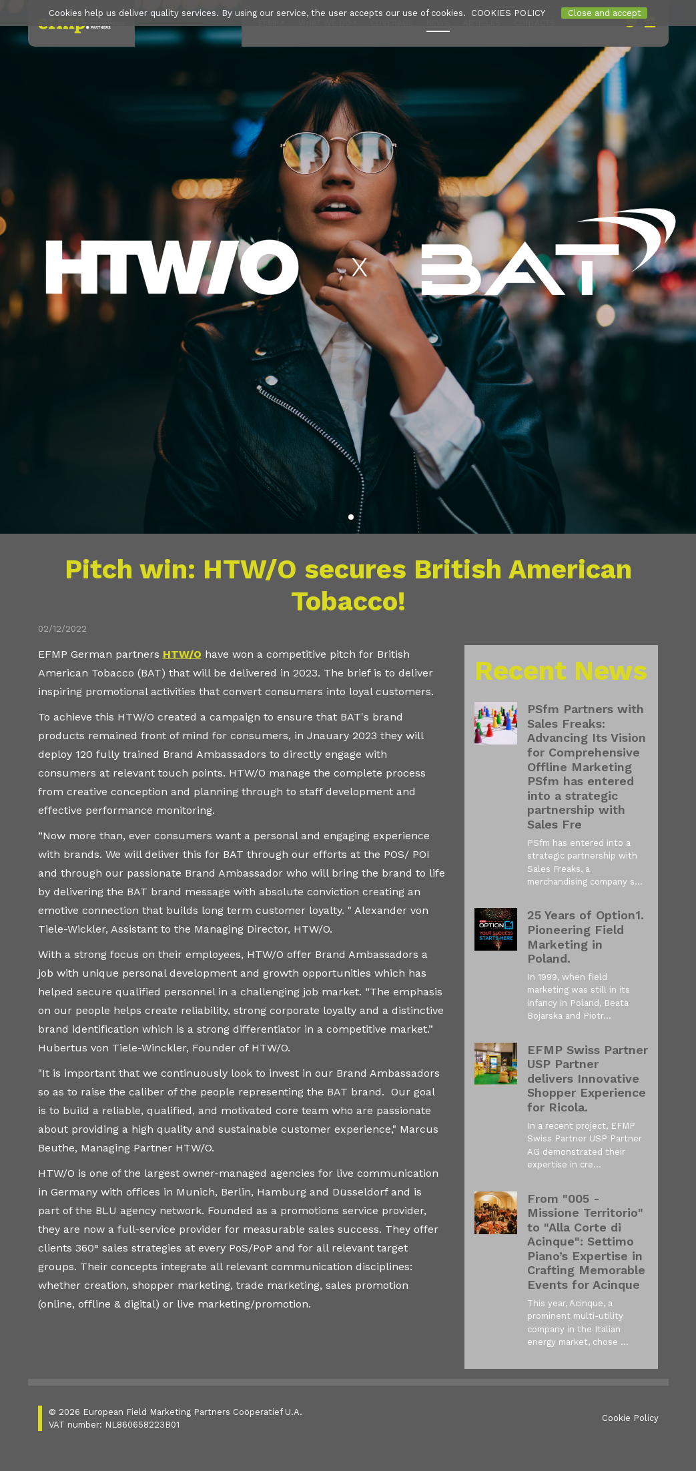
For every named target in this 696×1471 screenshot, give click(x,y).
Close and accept (604, 13)
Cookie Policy (630, 1418)
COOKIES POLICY (508, 13)
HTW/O (182, 654)
